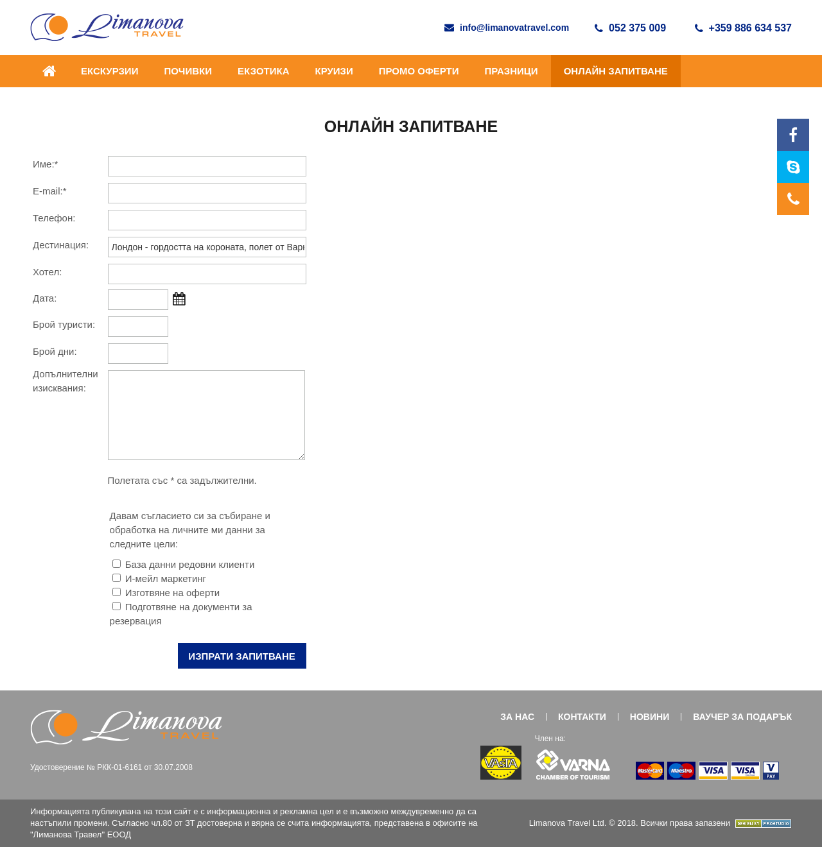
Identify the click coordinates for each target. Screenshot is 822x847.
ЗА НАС (517, 717)
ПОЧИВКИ (188, 70)
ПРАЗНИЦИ (511, 70)
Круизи (334, 70)
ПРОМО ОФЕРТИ (419, 70)
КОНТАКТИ (582, 717)
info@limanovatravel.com (506, 27)
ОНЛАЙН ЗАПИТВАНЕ (616, 70)
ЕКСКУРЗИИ (109, 70)
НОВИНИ (649, 717)
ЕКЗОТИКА (264, 70)
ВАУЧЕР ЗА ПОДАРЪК (742, 717)
